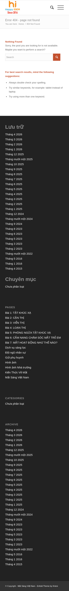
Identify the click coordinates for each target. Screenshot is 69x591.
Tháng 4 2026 (13, 134)
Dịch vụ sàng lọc (15, 347)
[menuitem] (50, 7)
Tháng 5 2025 (13, 189)
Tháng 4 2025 (13, 194)
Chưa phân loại (14, 286)
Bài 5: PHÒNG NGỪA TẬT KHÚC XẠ (28, 332)
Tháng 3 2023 (13, 243)
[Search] (50, 7)
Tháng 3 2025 (13, 198)
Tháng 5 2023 (13, 238)
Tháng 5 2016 (13, 258)
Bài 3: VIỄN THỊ (14, 322)
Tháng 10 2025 (14, 164)
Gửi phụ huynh (14, 357)
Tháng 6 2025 (13, 184)
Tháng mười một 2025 (19, 159)
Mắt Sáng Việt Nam (17, 377)
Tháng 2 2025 (13, 203)
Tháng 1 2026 (13, 149)
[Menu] (59, 7)
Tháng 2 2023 (13, 248)
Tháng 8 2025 (13, 174)
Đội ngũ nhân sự (15, 352)
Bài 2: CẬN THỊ (14, 317)
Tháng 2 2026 (13, 144)
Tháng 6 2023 (13, 233)
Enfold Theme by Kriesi (47, 586)
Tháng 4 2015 (13, 268)
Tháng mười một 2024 (19, 218)
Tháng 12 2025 (14, 154)
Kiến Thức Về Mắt (16, 372)
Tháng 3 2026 (13, 139)
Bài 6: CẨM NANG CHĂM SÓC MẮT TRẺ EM (33, 337)
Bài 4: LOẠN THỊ (15, 327)
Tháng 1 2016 (13, 263)
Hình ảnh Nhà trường (18, 367)
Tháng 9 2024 (13, 223)
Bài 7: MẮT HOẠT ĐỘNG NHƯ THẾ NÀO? (31, 342)
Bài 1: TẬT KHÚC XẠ (18, 312)
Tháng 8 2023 (13, 228)
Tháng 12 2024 (14, 213)
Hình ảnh (10, 362)
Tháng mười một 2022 (19, 253)
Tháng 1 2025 (13, 208)
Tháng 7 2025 (13, 179)
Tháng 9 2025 (13, 169)
